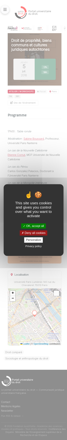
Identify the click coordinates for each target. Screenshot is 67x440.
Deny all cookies (34, 232)
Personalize (33, 240)
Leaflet (24, 344)
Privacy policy (33, 246)
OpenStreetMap (41, 344)
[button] (12, 293)
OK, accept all (33, 225)
